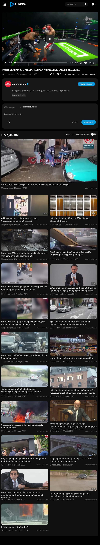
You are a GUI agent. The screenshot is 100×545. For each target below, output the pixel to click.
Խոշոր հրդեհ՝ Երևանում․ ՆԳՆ (15, 527)
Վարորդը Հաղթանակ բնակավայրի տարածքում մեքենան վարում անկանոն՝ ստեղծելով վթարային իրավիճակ (21, 392)
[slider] (41, 62)
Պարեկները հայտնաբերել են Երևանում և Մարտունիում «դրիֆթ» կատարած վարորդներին (70, 255)
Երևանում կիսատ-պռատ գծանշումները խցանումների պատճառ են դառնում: (70, 323)
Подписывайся (86, 84)
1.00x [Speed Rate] (77, 63)
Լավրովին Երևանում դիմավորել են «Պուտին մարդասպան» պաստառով (71, 460)
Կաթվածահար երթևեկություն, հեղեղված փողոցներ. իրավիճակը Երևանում (70, 495)
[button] (94, 4)
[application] (50, 39)
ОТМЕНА (75, 122)
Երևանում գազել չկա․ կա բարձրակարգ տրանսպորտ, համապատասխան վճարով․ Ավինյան (22, 495)
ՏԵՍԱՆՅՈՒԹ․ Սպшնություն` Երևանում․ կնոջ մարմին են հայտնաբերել (35, 184)
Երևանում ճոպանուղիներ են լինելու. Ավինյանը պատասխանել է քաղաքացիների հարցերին (73, 289)
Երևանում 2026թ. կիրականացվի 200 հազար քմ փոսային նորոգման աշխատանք (24, 254)
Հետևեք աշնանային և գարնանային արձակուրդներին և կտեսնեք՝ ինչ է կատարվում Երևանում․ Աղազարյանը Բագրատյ (73, 426)
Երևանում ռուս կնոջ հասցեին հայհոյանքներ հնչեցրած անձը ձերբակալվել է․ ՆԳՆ (23, 323)
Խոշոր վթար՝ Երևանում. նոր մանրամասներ (71, 358)
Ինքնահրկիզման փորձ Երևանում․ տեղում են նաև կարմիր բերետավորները (23, 460)
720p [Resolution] (90, 63)
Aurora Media (20, 84)
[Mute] (85, 62)
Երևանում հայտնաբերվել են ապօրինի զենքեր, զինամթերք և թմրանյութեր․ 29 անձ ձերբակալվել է (24, 289)
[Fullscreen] (94, 62)
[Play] (5, 62)
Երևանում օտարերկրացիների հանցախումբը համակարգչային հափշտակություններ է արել (72, 391)
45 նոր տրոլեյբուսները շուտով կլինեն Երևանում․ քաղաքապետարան (19, 219)
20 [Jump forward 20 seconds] (81, 62)
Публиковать (88, 122)
